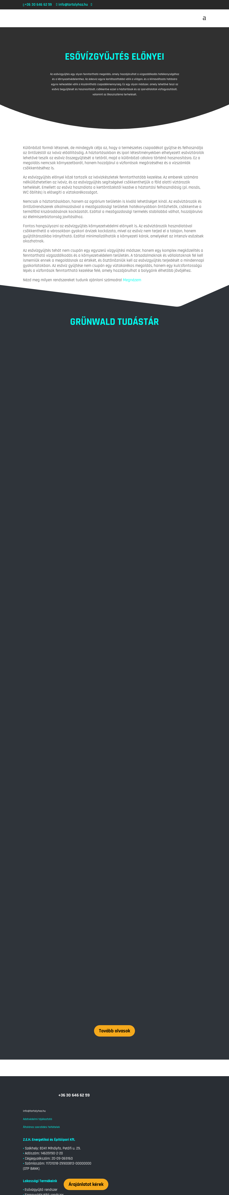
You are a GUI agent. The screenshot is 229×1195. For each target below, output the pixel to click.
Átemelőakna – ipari (40, 1028)
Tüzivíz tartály (35, 1013)
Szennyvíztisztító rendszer (44, 970)
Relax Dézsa (33, 980)
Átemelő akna (35, 990)
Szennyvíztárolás (77, 1068)
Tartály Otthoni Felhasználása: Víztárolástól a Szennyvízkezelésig (76, 1061)
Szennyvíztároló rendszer (43, 985)
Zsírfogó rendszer (38, 1018)
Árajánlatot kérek (86, 959)
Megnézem (132, 280)
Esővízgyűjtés (54, 1068)
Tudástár (31, 995)
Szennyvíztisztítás (103, 1068)
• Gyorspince (32, 975)
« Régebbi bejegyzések (36, 1180)
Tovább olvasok (114, 806)
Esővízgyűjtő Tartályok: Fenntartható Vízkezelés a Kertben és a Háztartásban (86, 1149)
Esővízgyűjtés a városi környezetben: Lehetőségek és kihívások (74, 1120)
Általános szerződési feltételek (41, 902)
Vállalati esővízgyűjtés (41, 1033)
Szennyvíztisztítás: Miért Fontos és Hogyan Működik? (66, 1090)
